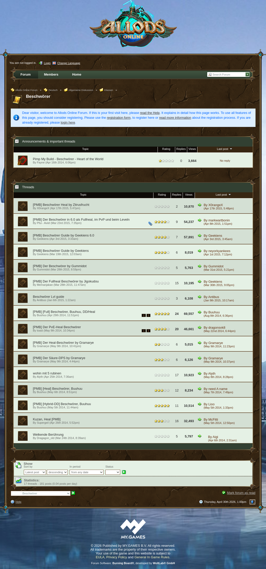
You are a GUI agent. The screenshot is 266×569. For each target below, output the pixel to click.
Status (109, 466)
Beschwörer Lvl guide (48, 297)
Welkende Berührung (48, 434)
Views (192, 148)
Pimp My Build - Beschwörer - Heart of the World (68, 159)
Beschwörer (38, 96)
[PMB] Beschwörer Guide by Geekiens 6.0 (63, 235)
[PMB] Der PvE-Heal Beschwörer (57, 327)
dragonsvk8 (216, 327)
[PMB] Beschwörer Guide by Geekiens (61, 251)
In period (75, 466)
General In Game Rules (151, 557)
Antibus (41, 300)
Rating (166, 148)
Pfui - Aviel (43, 222)
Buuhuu (42, 315)
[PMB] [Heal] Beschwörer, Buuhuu (57, 388)
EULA (100, 557)
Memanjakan (45, 284)
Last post (225, 149)
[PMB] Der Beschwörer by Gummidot (60, 266)
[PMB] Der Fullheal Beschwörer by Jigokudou (66, 281)
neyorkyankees (219, 251)
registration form (118, 118)
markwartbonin (219, 220)
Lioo (211, 404)
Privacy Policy (116, 557)
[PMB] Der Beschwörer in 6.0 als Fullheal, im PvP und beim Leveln (81, 219)
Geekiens (43, 238)
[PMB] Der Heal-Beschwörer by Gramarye (63, 343)
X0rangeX (43, 208)
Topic (85, 148)
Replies (181, 148)
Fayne (41, 162)
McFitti (213, 419)
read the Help (150, 113)
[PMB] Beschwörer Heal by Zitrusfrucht (61, 205)
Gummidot (43, 269)
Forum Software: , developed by (133, 563)
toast (40, 330)
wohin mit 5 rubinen (47, 373)
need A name (218, 389)
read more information (175, 118)
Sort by (28, 466)
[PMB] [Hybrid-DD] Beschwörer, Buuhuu (62, 404)
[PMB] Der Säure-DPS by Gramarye (59, 358)
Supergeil (43, 422)
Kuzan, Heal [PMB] (47, 419)
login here (68, 122)
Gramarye (43, 346)
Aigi (215, 437)
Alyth (40, 376)
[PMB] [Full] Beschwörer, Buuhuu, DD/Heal (64, 312)
